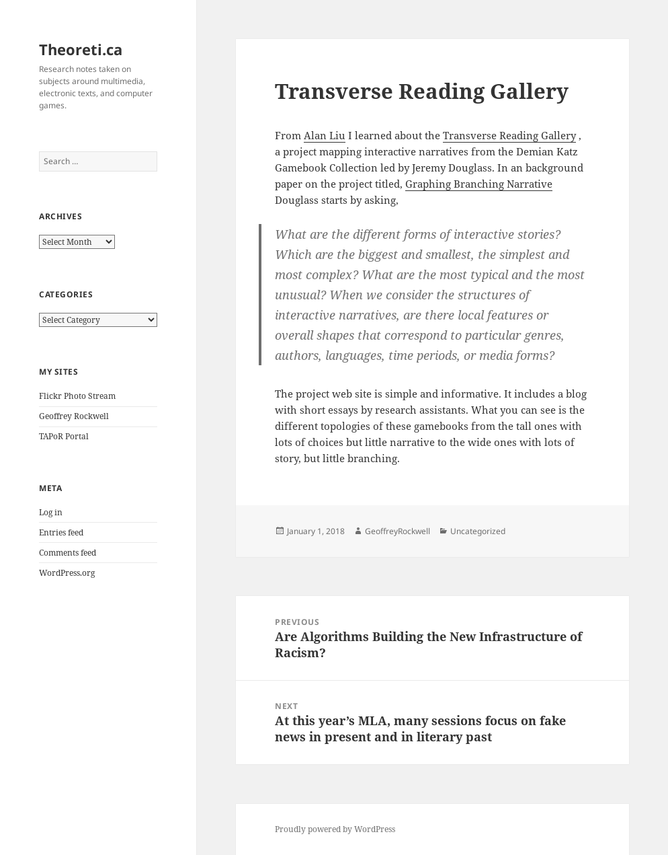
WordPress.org (67, 573)
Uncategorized (477, 531)
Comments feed (67, 552)
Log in (50, 512)
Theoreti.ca (80, 49)
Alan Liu (324, 135)
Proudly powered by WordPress (335, 829)
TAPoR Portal (64, 436)
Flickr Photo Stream (77, 396)
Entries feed (61, 532)
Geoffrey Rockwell (74, 416)
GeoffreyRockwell (397, 531)
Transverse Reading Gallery (509, 135)
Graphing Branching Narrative (478, 183)
